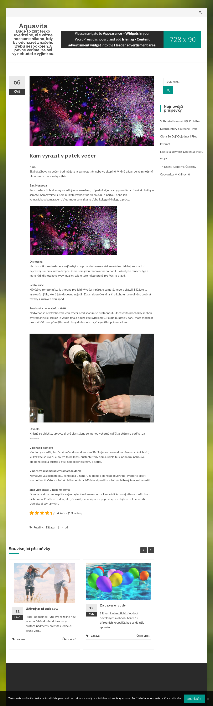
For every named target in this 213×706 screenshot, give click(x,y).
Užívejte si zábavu (42, 609)
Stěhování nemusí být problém (180, 121)
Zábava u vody (113, 605)
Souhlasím (194, 698)
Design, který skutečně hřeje (179, 128)
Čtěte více (69, 639)
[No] (208, 699)
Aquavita (33, 26)
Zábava (50, 527)
